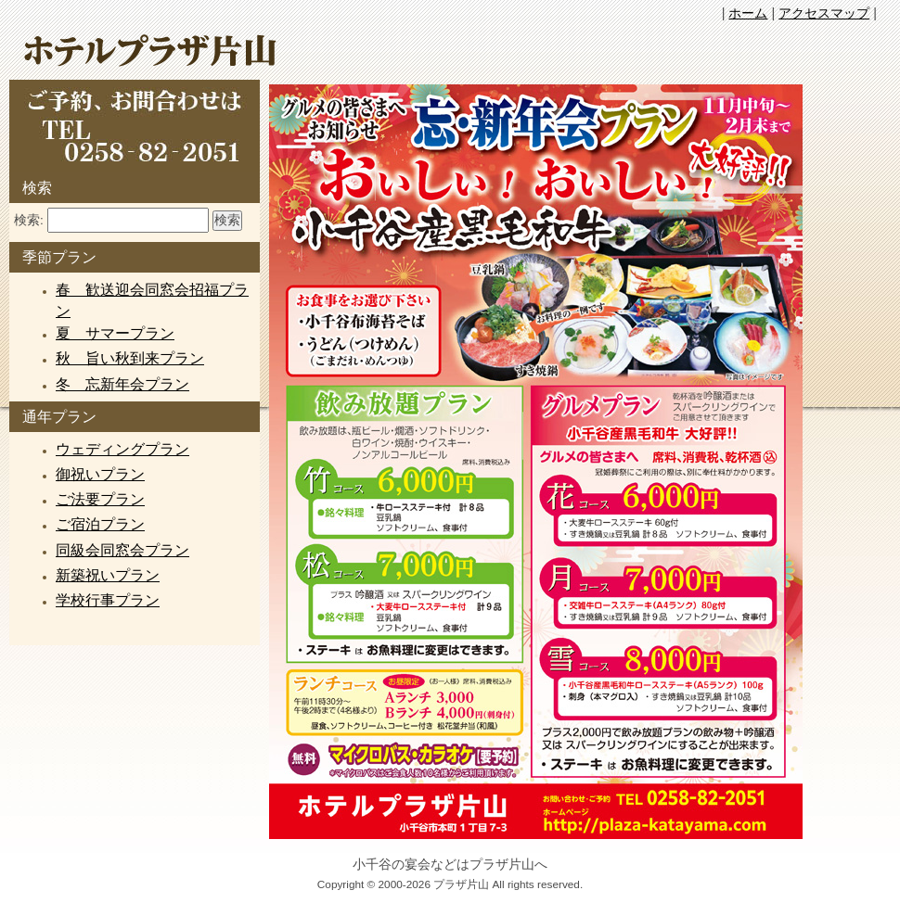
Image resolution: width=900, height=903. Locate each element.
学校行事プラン (108, 600)
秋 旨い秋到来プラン (130, 358)
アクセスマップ (823, 13)
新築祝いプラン (108, 575)
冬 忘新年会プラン (122, 384)
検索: (29, 220)
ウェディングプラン (122, 449)
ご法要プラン (100, 499)
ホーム (747, 13)
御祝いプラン (100, 474)
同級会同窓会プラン (122, 550)
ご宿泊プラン (100, 524)
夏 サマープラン (115, 333)
